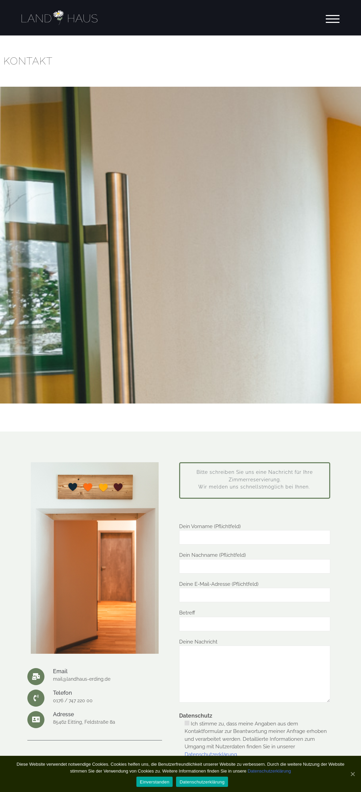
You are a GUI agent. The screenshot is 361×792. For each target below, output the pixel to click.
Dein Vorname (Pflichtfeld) (254, 532)
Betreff (254, 618)
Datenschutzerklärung (211, 754)
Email (60, 671)
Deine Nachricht (254, 671)
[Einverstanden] (352, 773)
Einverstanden (154, 781)
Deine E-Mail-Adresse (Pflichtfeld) (254, 589)
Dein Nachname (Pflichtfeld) (254, 560)
